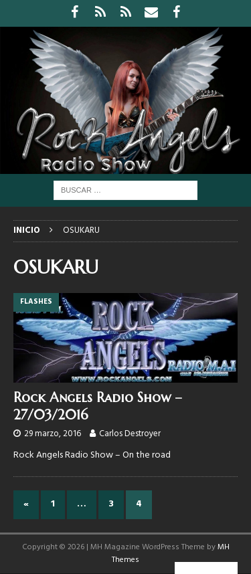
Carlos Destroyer (130, 434)
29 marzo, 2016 (52, 434)
